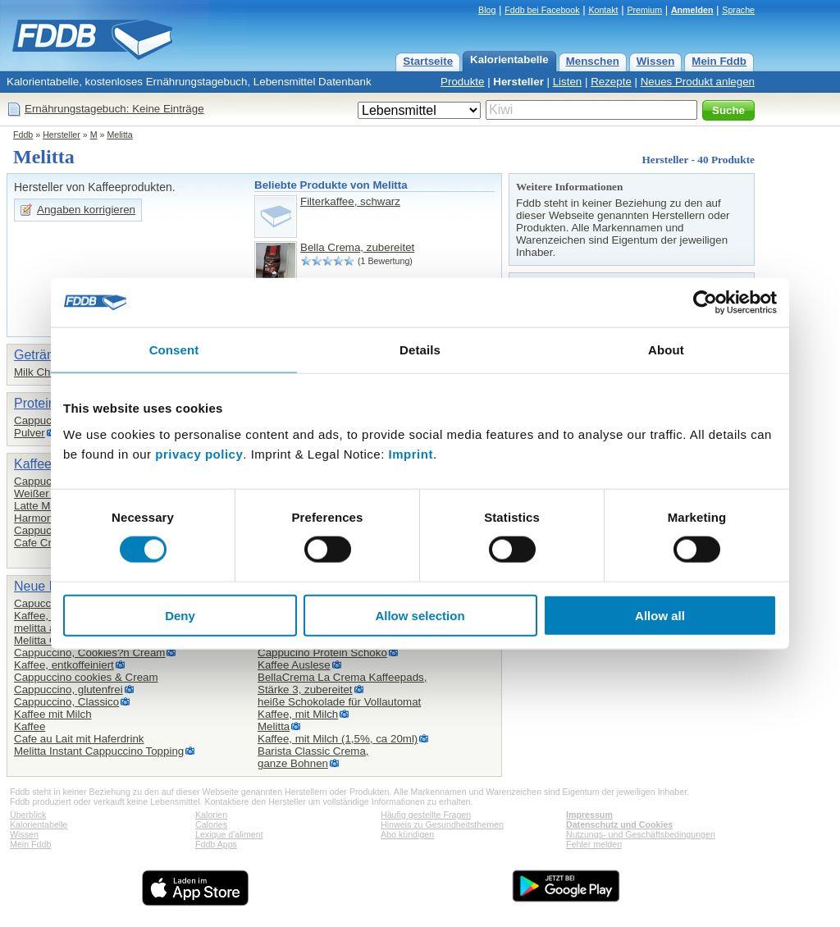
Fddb (23, 134)
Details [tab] (420, 350)
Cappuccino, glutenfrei (68, 689)
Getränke (41, 355)
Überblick (28, 815)
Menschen (592, 61)
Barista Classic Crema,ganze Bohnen (313, 757)
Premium (644, 10)
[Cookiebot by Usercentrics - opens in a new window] (705, 302)
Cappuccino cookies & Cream (86, 677)
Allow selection (419, 615)
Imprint (411, 453)
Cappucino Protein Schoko (322, 652)
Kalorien (211, 815)
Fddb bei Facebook (541, 10)
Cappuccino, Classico (66, 702)
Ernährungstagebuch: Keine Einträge (114, 109)
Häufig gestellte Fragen (426, 815)
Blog (486, 10)
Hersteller (518, 81)
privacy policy (199, 453)
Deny (180, 615)
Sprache (738, 10)
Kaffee (29, 726)
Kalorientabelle (509, 59)
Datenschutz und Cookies (619, 824)
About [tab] (666, 350)
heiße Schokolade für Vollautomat (339, 702)
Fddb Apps (216, 844)
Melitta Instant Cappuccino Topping (99, 751)
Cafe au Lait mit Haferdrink (79, 739)
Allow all (660, 615)
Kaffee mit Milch (53, 714)
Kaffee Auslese (294, 665)
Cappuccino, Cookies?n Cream (89, 652)
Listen (567, 81)
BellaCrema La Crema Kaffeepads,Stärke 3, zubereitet (342, 683)
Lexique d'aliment (229, 834)
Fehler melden (594, 844)
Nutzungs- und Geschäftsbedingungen (640, 834)
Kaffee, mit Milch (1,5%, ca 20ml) (338, 739)
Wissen (656, 61)
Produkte (462, 81)
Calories (211, 824)
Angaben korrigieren (86, 209)
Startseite (428, 61)
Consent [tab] (174, 350)
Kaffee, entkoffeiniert (64, 665)
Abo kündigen (407, 834)
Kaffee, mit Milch (298, 714)
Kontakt (603, 10)
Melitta (119, 134)
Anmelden (692, 10)
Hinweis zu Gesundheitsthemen (442, 824)
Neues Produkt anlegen (698, 81)
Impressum (589, 815)
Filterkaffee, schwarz (350, 201)
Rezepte (611, 81)
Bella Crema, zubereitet (357, 247)
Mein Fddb (719, 61)
